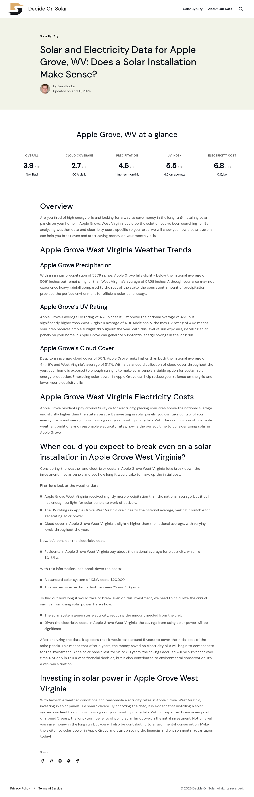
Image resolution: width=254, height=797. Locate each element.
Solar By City (193, 9)
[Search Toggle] (241, 9)
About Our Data (220, 9)
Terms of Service (50, 788)
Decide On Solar (38, 9)
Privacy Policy (20, 788)
